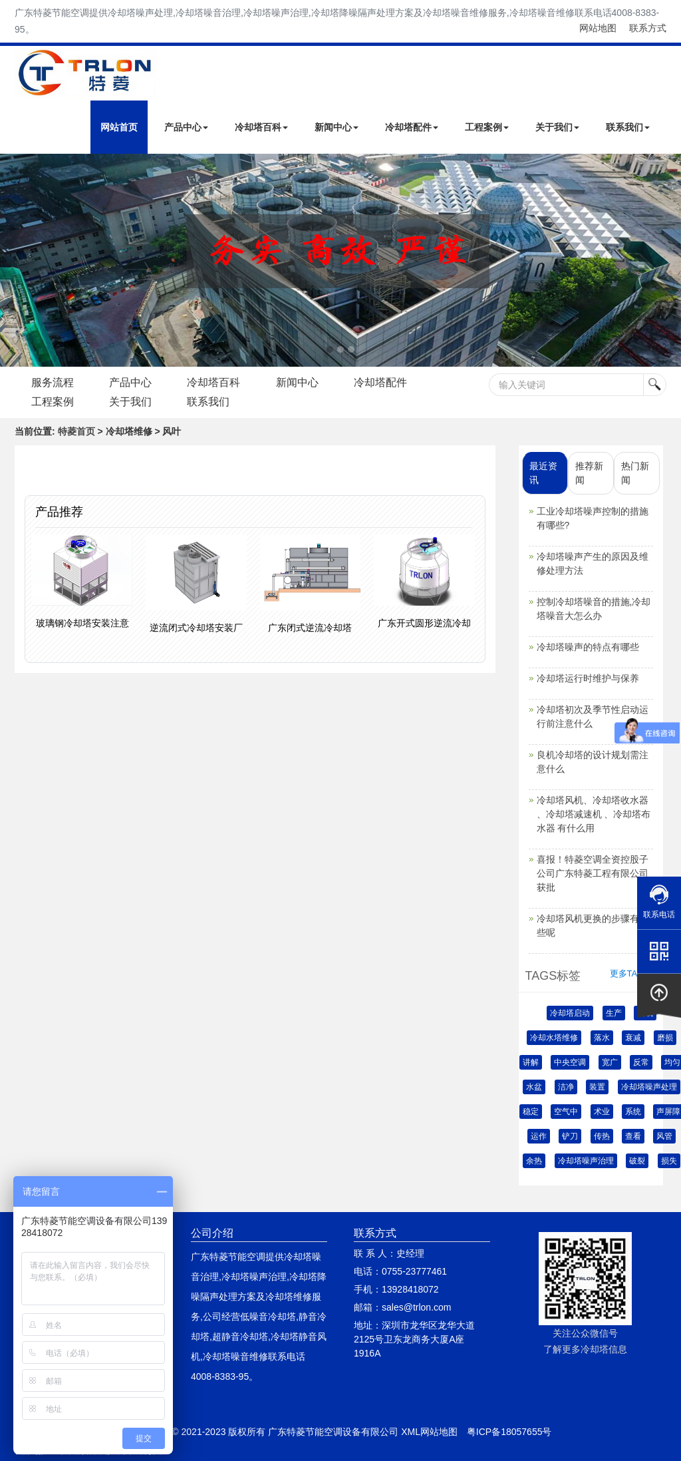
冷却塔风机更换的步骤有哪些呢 (592, 925)
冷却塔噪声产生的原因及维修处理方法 (592, 563)
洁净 (566, 1087)
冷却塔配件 (411, 127)
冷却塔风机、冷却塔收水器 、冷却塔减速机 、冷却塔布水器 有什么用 (594, 814)
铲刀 (570, 1136)
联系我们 (628, 127)
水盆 (534, 1087)
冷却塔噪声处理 (649, 1087)
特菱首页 (76, 431)
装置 (597, 1087)
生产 (614, 1013)
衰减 (633, 1037)
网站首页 (119, 127)
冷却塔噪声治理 (586, 1160)
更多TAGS (630, 973)
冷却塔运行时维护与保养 (588, 678)
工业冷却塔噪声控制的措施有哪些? (592, 518)
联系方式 (647, 28)
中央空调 (570, 1062)
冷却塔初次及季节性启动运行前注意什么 (592, 716)
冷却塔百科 (261, 127)
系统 (633, 1111)
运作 (539, 1136)
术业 (602, 1111)
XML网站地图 (429, 1431)
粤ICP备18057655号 (509, 1431)
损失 (669, 1160)
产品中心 (186, 127)
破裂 (637, 1160)
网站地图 (597, 28)
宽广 (610, 1062)
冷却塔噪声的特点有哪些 (588, 647)
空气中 (566, 1111)
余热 (534, 1160)
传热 (602, 1136)
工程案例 (487, 127)
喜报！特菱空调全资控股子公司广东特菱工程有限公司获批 (592, 873)
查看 (633, 1136)
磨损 (665, 1037)
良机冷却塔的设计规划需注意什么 (592, 761)
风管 (664, 1136)
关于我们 (557, 127)
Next (13, 260)
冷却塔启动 (570, 1013)
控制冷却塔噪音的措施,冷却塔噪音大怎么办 (594, 608)
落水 (602, 1037)
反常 (641, 1062)
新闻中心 (336, 127)
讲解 (531, 1062)
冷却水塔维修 (554, 1037)
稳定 (531, 1111)
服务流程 (52, 382)
